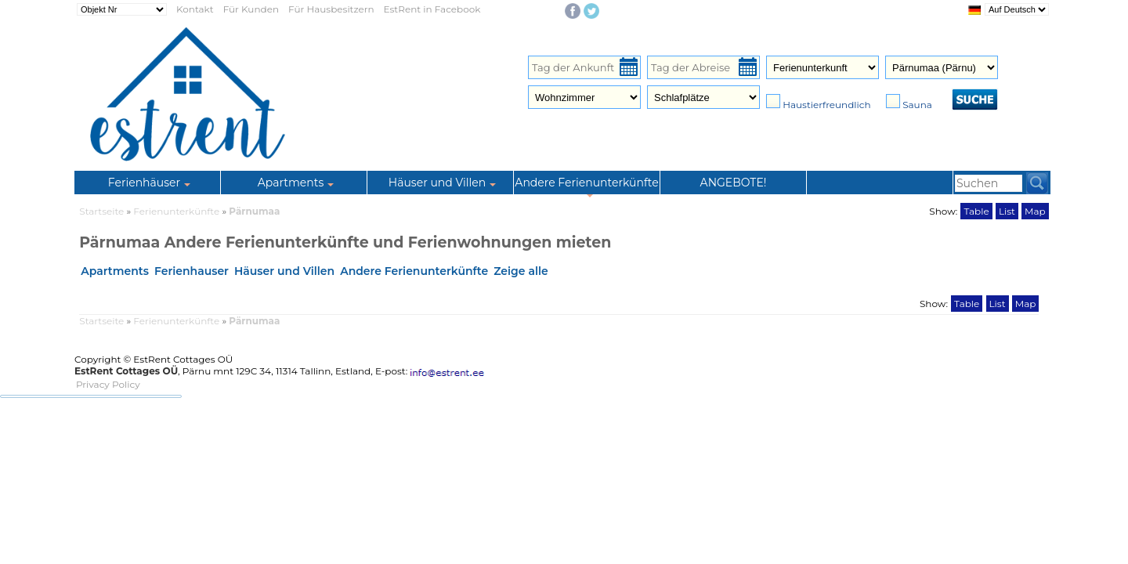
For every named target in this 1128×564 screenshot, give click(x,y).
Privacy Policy (108, 384)
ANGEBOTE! (733, 182)
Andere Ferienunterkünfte (414, 271)
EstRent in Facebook (432, 9)
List (1007, 211)
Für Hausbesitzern (331, 9)
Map (1035, 211)
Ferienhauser (191, 271)
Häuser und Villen (284, 271)
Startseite (101, 211)
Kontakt (195, 9)
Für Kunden (251, 9)
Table (976, 211)
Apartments (115, 271)
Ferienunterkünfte (177, 211)
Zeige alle (521, 271)
